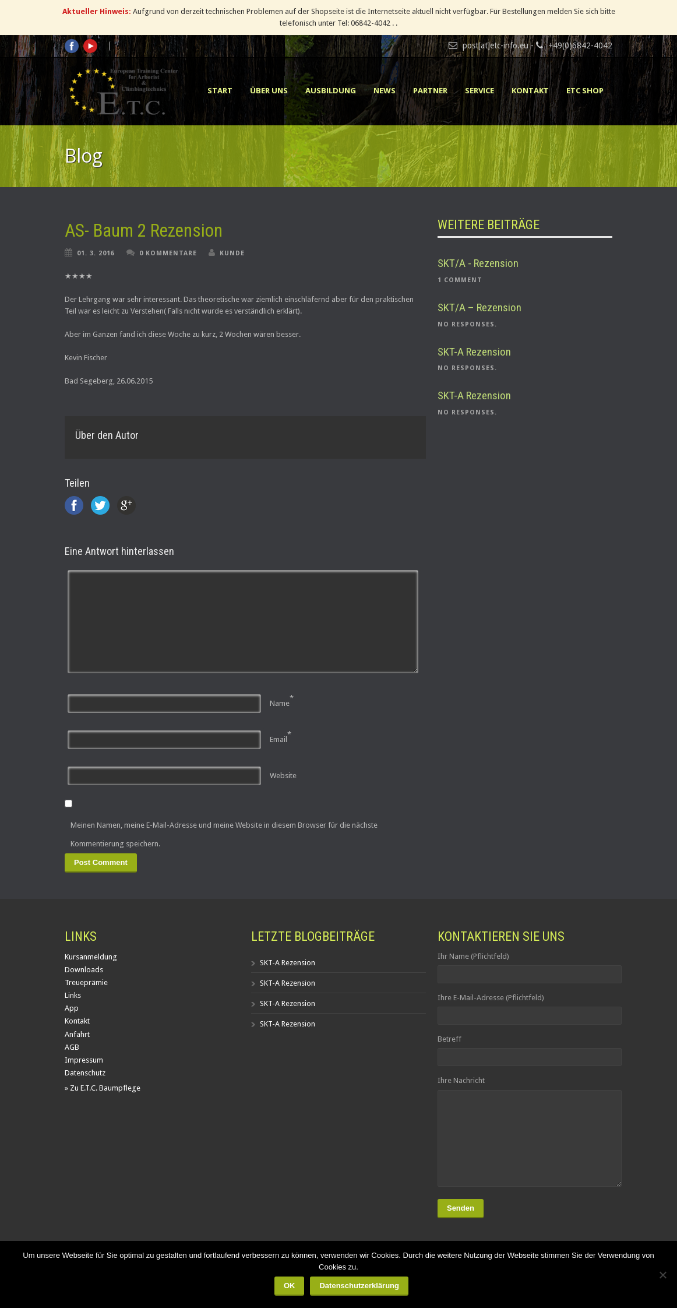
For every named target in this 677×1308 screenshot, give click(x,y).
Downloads (84, 969)
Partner (430, 90)
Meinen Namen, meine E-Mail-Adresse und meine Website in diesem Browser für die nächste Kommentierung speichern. (224, 834)
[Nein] (662, 1275)
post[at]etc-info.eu (495, 45)
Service (479, 90)
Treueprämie (86, 982)
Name (280, 703)
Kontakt (530, 90)
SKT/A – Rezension (479, 307)
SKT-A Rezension (474, 351)
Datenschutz (85, 1072)
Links (73, 995)
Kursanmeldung (91, 956)
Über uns (269, 90)
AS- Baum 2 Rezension (144, 230)
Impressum (84, 1060)
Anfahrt (77, 1034)
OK (289, 1285)
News (384, 90)
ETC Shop (585, 90)
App (72, 1008)
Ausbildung (330, 90)
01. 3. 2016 (96, 253)
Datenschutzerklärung (359, 1285)
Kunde (232, 253)
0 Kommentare (168, 253)
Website (283, 775)
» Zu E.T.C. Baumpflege (102, 1088)
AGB (72, 1047)
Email (278, 739)
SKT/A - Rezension (478, 263)
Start (219, 90)
